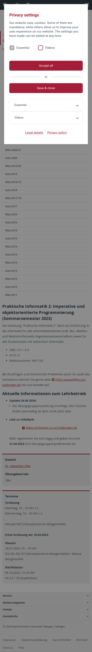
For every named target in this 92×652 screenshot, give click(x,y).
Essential (22, 48)
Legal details (34, 132)
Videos (50, 48)
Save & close (46, 88)
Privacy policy (57, 132)
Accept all (46, 66)
